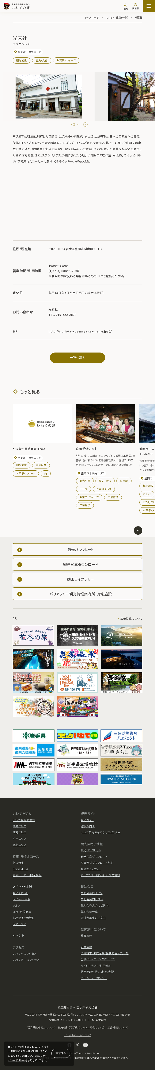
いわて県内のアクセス (26, 960)
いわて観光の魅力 (24, 820)
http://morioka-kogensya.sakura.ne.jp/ (80, 331)
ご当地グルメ (104, 489)
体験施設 (113, 497)
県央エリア (19, 826)
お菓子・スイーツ (66, 60)
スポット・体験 (22, 886)
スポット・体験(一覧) (117, 17)
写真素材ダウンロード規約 (97, 863)
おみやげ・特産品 (23, 918)
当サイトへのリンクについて (98, 959)
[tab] (72, 124)
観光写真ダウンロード (94, 857)
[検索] (125, 6)
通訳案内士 (88, 826)
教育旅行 (86, 936)
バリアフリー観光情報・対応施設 (100, 875)
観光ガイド (87, 820)
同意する (61, 1053)
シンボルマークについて (77, 1035)
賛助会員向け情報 (92, 899)
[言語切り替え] (135, 6)
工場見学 (85, 505)
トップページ (92, 17)
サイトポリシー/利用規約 (96, 966)
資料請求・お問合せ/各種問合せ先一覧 (105, 953)
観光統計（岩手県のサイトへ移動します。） (81, 1027)
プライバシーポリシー (94, 978)
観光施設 (21, 60)
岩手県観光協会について (41, 1027)
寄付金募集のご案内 (93, 918)
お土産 (124, 480)
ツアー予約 (19, 924)
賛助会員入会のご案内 (95, 905)
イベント (18, 935)
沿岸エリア (19, 839)
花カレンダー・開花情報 (27, 875)
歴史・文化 (42, 60)
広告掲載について (131, 618)
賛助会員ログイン (91, 893)
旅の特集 (18, 863)
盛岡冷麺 (41, 465)
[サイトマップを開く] (149, 6)
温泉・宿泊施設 (22, 912)
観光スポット (20, 893)
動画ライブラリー (91, 869)
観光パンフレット (91, 850)
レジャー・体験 (21, 899)
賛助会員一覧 (89, 912)
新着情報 (86, 947)
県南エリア (19, 832)
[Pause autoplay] (85, 124)
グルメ (16, 905)
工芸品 (83, 489)
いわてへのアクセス (25, 954)
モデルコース (21, 869)
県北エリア (19, 845)
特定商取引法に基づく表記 (97, 972)
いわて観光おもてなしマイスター (100, 832)
